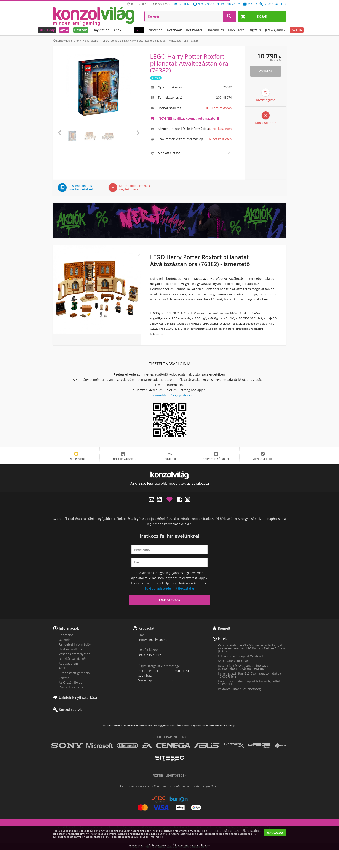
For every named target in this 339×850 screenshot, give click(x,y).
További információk (152, 837)
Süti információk (159, 845)
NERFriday (47, 30)
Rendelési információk (75, 644)
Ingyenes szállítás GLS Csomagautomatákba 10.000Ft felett (249, 674)
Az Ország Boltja (70, 682)
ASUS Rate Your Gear (233, 661)
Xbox (117, 30)
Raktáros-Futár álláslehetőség (239, 689)
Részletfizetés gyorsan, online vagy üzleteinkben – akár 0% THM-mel (243, 667)
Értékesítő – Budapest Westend (240, 656)
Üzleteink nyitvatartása (78, 697)
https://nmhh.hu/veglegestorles (169, 395)
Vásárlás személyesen (74, 654)
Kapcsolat (66, 635)
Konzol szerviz (70, 709)
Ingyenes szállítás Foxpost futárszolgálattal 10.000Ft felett (249, 682)
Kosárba (266, 71)
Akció (64, 30)
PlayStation (100, 30)
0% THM (297, 30)
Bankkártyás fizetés (72, 659)
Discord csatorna (71, 687)
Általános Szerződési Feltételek (191, 845)
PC (128, 30)
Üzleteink (65, 640)
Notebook (174, 30)
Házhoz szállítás (70, 649)
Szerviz (64, 678)
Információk (69, 628)
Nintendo (156, 30)
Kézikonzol (194, 30)
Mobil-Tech (236, 30)
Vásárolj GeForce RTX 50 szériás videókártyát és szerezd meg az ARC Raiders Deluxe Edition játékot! (251, 648)
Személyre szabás (247, 830)
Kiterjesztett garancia (74, 673)
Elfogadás (275, 833)
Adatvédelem (68, 663)
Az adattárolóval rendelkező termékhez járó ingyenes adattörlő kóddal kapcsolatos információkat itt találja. (169, 725)
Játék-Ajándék (275, 30)
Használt (80, 30)
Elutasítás (224, 830)
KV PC (139, 30)
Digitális (255, 30)
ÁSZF (62, 668)
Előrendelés (215, 30)
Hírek (222, 638)
